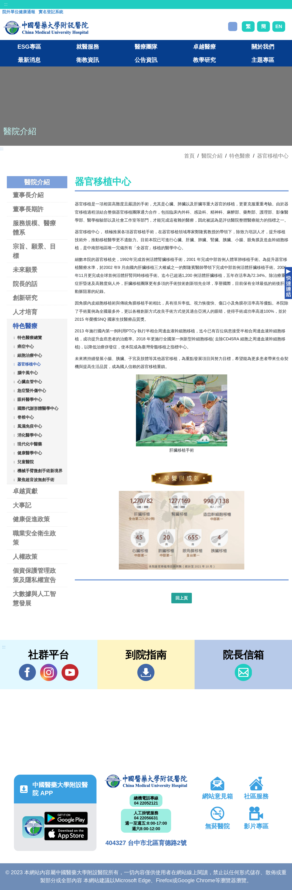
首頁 (189, 156)
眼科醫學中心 (29, 399)
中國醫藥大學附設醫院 (146, 781)
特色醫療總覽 (29, 337)
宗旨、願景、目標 (34, 251)
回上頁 (181, 598)
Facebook (27, 672)
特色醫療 (239, 156)
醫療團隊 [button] (146, 46)
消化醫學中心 (29, 434)
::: (6, 4)
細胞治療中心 (29, 355)
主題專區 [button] (262, 60)
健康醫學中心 (29, 452)
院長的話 (25, 283)
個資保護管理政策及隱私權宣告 (34, 575)
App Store (66, 833)
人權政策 (25, 556)
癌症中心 (25, 346)
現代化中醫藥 (29, 443)
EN (278, 26)
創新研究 (25, 297)
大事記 (22, 505)
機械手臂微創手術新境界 (40, 470)
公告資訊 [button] (146, 60)
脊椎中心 (25, 417)
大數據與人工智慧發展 (34, 598)
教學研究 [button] (204, 60)
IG (48, 672)
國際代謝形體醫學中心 (37, 408)
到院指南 (145, 672)
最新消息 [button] (29, 60)
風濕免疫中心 (29, 426)
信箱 (243, 672)
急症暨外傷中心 (31, 390)
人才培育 (25, 311)
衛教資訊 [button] (87, 60)
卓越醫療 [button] (204, 46)
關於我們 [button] (262, 46)
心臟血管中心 (29, 381)
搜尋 (232, 26)
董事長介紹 (28, 195)
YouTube (69, 672)
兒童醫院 (25, 461)
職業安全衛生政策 (34, 538)
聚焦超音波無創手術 (35, 479)
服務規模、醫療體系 (34, 228)
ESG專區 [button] (29, 46)
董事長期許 (28, 209)
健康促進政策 (31, 519)
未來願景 (25, 269)
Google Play (66, 818)
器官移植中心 (273, 156)
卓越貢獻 (25, 491)
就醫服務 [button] (87, 46)
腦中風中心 (27, 372)
